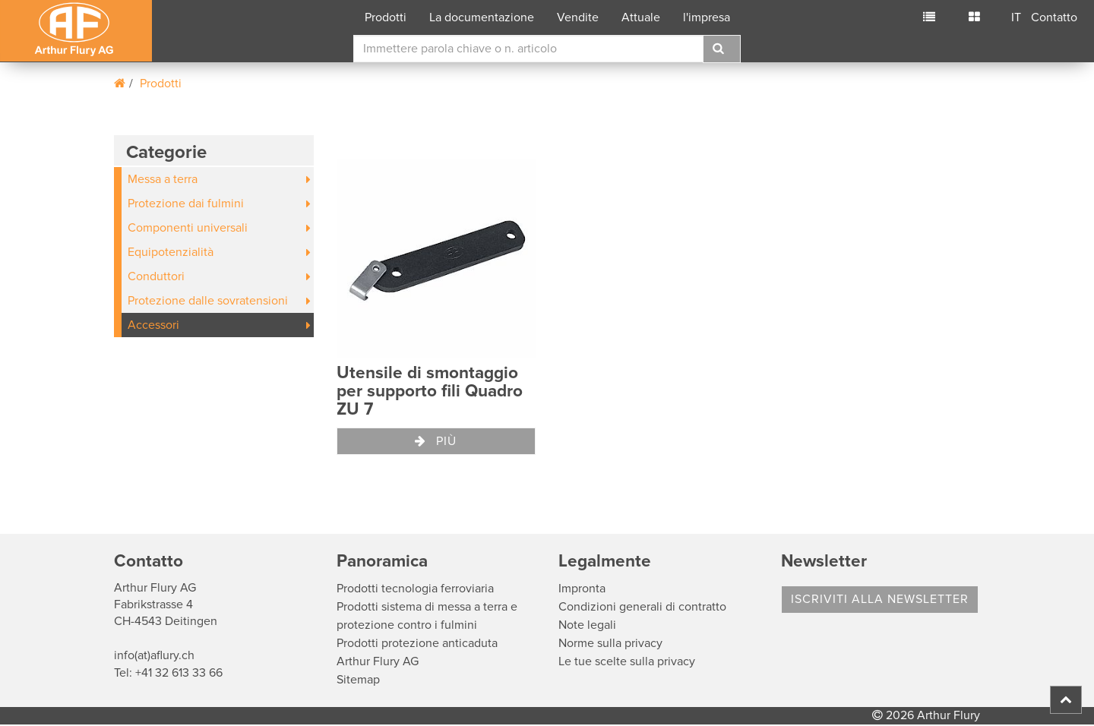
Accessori (153, 325)
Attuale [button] (640, 17)
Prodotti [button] (385, 17)
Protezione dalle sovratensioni (208, 300)
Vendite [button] (578, 17)
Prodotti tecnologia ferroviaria (415, 588)
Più (436, 441)
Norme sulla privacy (610, 643)
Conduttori (156, 276)
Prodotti (161, 83)
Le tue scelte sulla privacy (626, 661)
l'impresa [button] (706, 17)
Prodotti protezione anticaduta (417, 643)
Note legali (587, 625)
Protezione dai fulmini (186, 203)
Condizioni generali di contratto (642, 606)
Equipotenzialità (170, 252)
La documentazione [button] (481, 17)
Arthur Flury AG (378, 661)
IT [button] (1016, 17)
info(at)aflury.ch (154, 655)
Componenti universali (188, 227)
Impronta (581, 588)
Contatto (1054, 17)
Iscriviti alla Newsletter (880, 599)
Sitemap (358, 679)
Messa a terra (163, 179)
